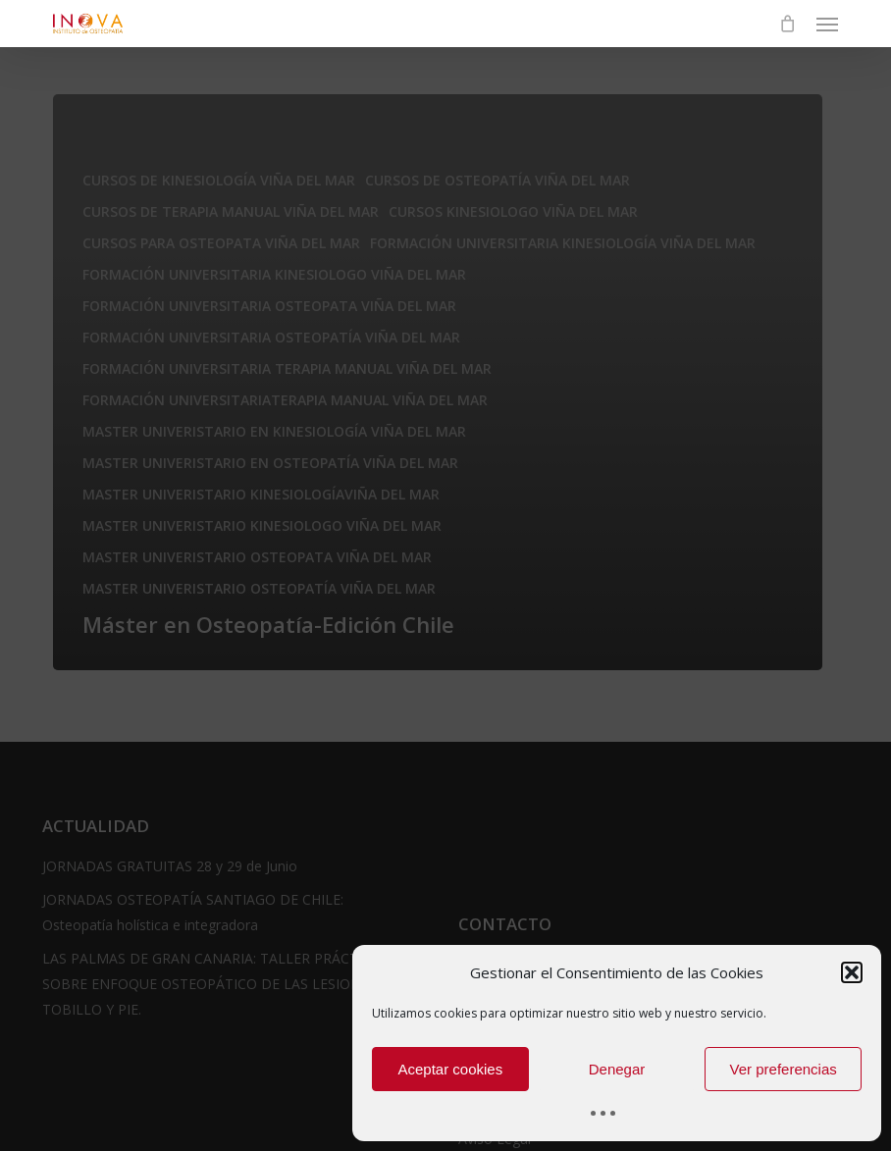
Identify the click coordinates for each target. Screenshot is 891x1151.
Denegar (617, 1069)
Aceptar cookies (449, 1069)
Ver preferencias (783, 1069)
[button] (852, 972)
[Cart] (788, 23)
